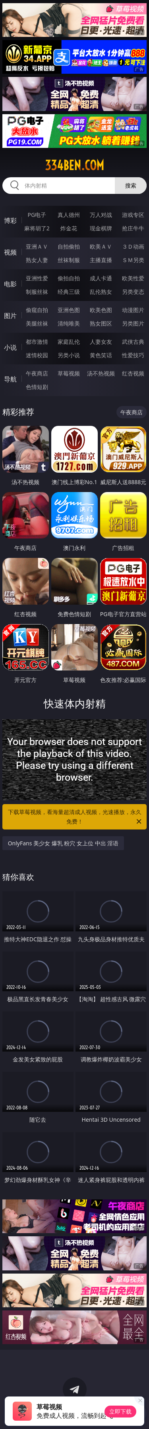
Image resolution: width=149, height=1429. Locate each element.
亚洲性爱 (37, 278)
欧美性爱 (133, 278)
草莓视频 (69, 373)
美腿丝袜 (37, 323)
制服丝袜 (37, 291)
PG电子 (36, 214)
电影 (10, 284)
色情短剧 (37, 387)
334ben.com (74, 165)
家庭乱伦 (69, 341)
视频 (10, 252)
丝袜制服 (69, 260)
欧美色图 (101, 310)
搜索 (130, 185)
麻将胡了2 (37, 228)
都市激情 (37, 341)
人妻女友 (101, 341)
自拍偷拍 (69, 246)
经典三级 (69, 291)
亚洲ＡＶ (37, 246)
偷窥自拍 (37, 310)
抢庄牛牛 (133, 228)
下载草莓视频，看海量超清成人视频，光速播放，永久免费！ (75, 817)
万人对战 (101, 214)
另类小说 (69, 355)
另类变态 (133, 291)
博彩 (10, 220)
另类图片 (133, 323)
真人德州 (69, 214)
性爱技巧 (133, 355)
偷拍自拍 (69, 278)
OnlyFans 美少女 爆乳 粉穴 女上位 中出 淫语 (63, 843)
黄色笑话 (101, 355)
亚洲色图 (69, 310)
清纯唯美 (69, 323)
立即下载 (120, 1411)
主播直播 (101, 260)
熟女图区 (101, 323)
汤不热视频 (101, 373)
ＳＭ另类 (133, 260)
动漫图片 (133, 310)
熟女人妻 (37, 260)
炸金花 (68, 228)
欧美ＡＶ (101, 246)
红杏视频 (133, 373)
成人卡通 (101, 278)
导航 (10, 379)
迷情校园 (37, 355)
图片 (10, 315)
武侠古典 (133, 341)
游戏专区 (133, 214)
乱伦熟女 (101, 291)
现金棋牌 (101, 228)
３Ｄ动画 (133, 246)
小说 (10, 347)
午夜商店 (37, 373)
